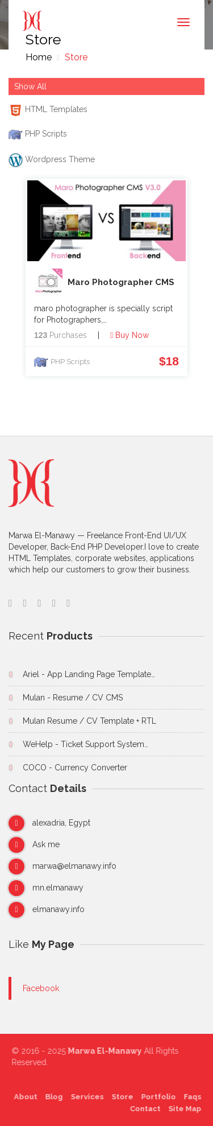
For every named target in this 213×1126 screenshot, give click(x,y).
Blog (51, 1096)
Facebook (41, 988)
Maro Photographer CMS (104, 283)
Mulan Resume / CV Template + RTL (89, 720)
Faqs (190, 1096)
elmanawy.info (58, 909)
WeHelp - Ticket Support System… (85, 744)
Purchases (60, 335)
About (23, 1096)
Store (74, 57)
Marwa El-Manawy (107, 1050)
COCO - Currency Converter (75, 767)
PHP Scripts (70, 361)
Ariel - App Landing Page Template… (89, 674)
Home (39, 57)
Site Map (182, 1108)
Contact (142, 1108)
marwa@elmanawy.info (74, 866)
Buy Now (129, 335)
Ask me (46, 844)
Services (84, 1096)
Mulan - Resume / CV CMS (73, 697)
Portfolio (156, 1096)
